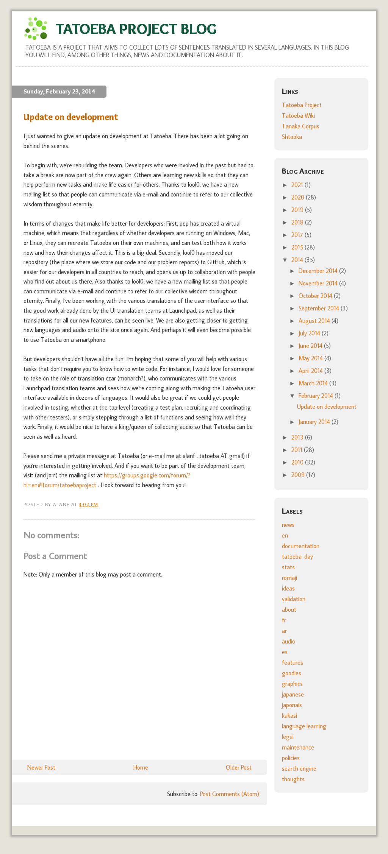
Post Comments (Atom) (229, 794)
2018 (298, 222)
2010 (298, 462)
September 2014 (320, 308)
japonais (292, 705)
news (288, 524)
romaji (289, 577)
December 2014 (319, 270)
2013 (298, 437)
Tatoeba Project (302, 105)
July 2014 (310, 333)
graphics (292, 683)
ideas (288, 588)
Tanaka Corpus (300, 126)
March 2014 (314, 383)
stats (288, 567)
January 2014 (315, 421)
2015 (298, 247)
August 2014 (315, 320)
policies (291, 758)
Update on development (327, 406)
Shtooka (292, 136)
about (289, 609)
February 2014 (317, 395)
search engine (299, 768)
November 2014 (319, 283)
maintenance (298, 747)
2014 (298, 259)
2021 (298, 185)
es (285, 652)
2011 (297, 449)
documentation (300, 546)
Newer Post (41, 767)
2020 (298, 197)
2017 (298, 234)
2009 (298, 474)
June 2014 (311, 345)
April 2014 (311, 370)
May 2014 (311, 358)
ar (284, 630)
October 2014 (316, 295)
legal (288, 736)
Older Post (239, 767)
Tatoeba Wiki (298, 115)
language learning (304, 726)
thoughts (293, 779)
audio (288, 641)
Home (140, 767)
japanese (293, 694)
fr (284, 620)
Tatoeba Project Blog (136, 28)
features (292, 662)
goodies (291, 673)
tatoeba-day (297, 556)
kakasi (289, 715)
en (285, 535)
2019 (298, 210)
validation (293, 599)
